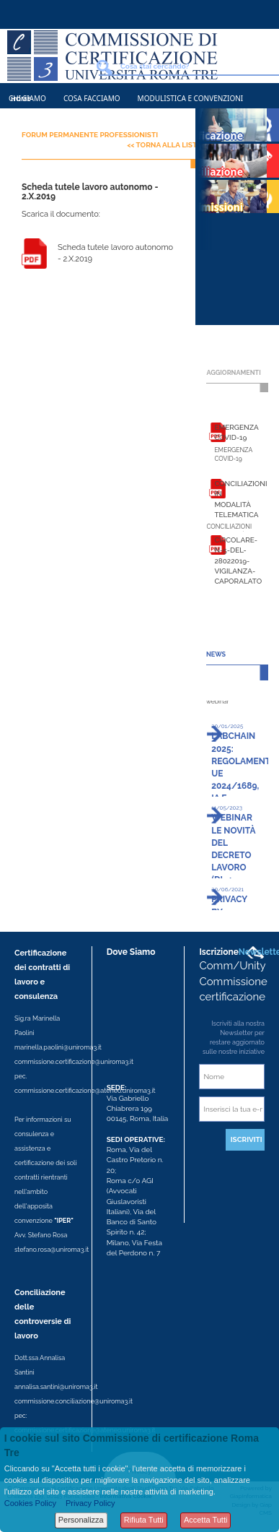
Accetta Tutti (206, 1519)
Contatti (63, 123)
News (19, 123)
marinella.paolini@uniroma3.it (58, 1047)
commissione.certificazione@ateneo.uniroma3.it (84, 1090)
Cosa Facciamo (91, 98)
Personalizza (81, 1519)
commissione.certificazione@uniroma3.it (73, 1061)
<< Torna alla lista (164, 145)
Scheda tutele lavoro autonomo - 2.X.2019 (115, 253)
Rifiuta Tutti (144, 1519)
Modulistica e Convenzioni (191, 98)
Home (21, 98)
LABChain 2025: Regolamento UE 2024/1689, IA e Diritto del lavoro (244, 785)
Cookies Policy (30, 1503)
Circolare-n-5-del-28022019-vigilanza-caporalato (238, 560)
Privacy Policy (90, 1503)
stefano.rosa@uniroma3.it (51, 1249)
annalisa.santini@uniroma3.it (55, 1386)
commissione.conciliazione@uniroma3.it (73, 1401)
